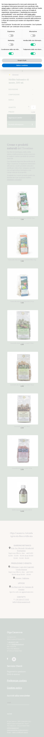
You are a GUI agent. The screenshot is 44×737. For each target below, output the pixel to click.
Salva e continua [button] (22, 65)
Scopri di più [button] (22, 60)
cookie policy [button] (31, 14)
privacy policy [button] (6, 8)
